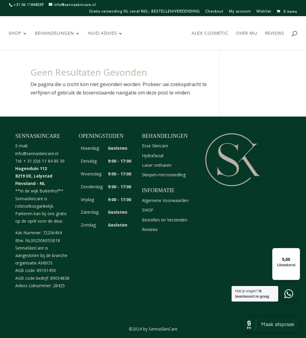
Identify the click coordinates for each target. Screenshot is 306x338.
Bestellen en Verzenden (164, 220)
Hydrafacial (152, 155)
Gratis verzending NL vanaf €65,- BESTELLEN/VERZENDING (144, 11)
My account (240, 11)
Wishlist (263, 11)
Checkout (214, 11)
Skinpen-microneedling (164, 175)
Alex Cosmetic (209, 33)
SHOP (15, 33)
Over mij (246, 33)
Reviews (274, 33)
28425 (59, 285)
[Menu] (296, 251)
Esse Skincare (155, 146)
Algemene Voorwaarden (165, 200)
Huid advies (102, 33)
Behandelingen (55, 33)
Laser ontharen (157, 165)
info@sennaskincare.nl (36, 153)
